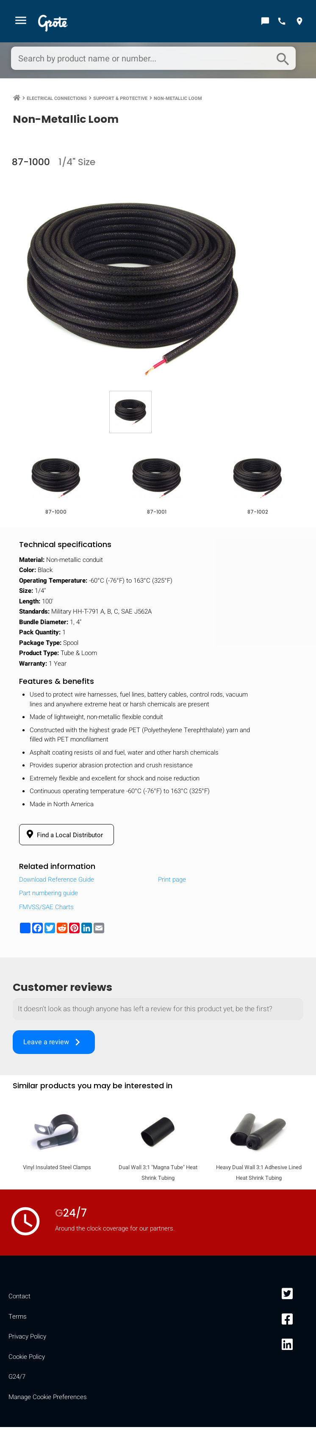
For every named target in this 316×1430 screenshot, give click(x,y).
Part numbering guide (48, 896)
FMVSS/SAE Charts (46, 910)
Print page (172, 882)
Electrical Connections (57, 99)
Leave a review (53, 1045)
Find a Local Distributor (63, 838)
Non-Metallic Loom (178, 99)
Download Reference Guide (56, 882)
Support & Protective (120, 99)
